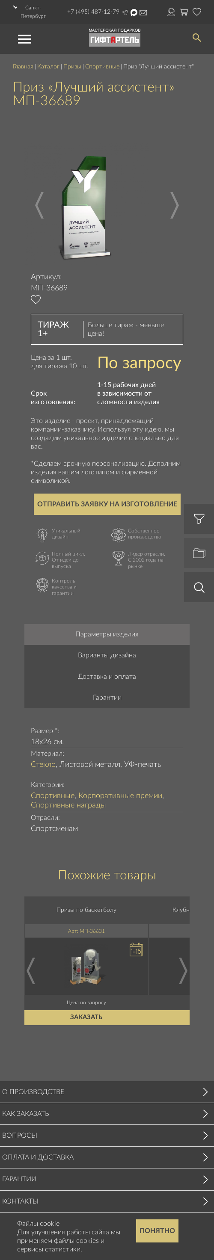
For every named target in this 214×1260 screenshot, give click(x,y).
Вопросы (19, 1135)
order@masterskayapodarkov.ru (143, 12)
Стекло (43, 765)
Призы (72, 67)
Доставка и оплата (107, 676)
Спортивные (102, 67)
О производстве (33, 1091)
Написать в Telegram (125, 12)
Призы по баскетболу (86, 910)
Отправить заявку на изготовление (107, 504)
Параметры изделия (107, 634)
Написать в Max (134, 12)
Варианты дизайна (107, 655)
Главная (23, 67)
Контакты (20, 1201)
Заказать (87, 1017)
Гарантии (107, 697)
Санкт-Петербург (33, 12)
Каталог (48, 67)
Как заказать (25, 1113)
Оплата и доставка (38, 1157)
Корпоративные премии (120, 796)
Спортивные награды (68, 805)
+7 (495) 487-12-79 (93, 12)
